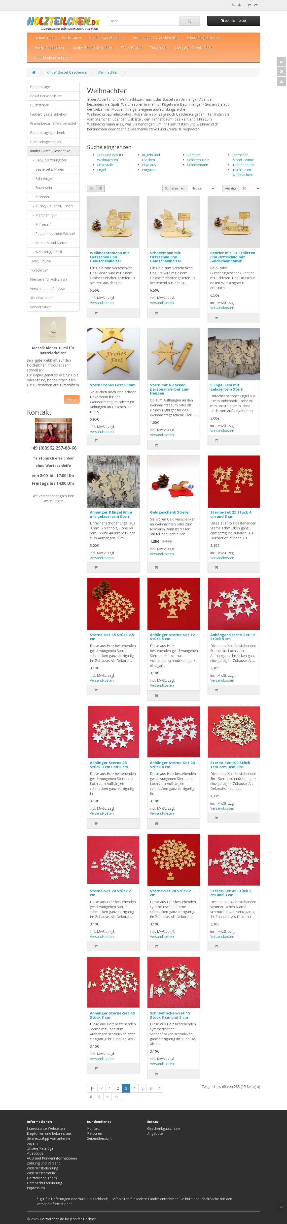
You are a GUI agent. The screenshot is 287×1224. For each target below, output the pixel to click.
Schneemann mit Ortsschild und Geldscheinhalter (165, 256)
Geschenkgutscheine (163, 1128)
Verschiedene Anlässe (52, 57)
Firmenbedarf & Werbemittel (155, 37)
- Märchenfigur (43, 215)
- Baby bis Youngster (48, 160)
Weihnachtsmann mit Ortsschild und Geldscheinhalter (109, 256)
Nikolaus (149, 164)
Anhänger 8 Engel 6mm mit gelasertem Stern (111, 514)
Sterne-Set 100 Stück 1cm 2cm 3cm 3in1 (230, 764)
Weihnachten (108, 72)
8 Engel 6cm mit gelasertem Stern (226, 387)
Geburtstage (44, 37)
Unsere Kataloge (40, 1148)
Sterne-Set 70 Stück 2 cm (110, 892)
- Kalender (39, 196)
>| (117, 1096)
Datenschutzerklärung (44, 1183)
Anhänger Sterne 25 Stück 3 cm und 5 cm (109, 764)
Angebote (155, 1133)
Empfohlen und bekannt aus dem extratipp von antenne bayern (49, 1138)
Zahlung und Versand (44, 1163)
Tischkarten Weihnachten (242, 172)
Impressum (36, 1188)
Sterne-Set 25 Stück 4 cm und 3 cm (230, 514)
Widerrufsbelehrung (42, 1168)
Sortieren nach (175, 188)
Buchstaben (71, 37)
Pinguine (149, 169)
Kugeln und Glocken (151, 157)
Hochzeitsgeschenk (50, 47)
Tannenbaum (243, 164)
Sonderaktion (40, 307)
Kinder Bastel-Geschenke (93, 47)
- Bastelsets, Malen (47, 169)
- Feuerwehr (41, 187)
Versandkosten (102, 302)
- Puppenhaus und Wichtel (52, 233)
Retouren (94, 1133)
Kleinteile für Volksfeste (194, 47)
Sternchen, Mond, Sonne (243, 157)
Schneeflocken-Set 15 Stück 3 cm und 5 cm (170, 1015)
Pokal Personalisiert (46, 95)
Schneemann (197, 164)
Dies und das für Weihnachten (110, 157)
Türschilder (159, 47)
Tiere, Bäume (132, 47)
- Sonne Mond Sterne (48, 242)
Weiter (71, 399)
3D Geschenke (41, 297)
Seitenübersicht (99, 1138)
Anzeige (230, 188)
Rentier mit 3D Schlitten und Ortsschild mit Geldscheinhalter (232, 256)
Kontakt (93, 1128)
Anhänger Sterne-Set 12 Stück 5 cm (172, 636)
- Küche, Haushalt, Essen (51, 206)
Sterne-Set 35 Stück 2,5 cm (112, 636)
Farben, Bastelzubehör (106, 37)
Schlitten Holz (198, 159)
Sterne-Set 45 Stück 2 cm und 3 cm (230, 892)
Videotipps (35, 1153)
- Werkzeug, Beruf (46, 251)
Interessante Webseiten (46, 1128)
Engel (101, 169)
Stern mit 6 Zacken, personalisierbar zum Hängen (169, 389)
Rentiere (194, 155)
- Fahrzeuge (41, 178)
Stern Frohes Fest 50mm (113, 384)
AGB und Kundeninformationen (52, 1158)
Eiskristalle (105, 164)
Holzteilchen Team (42, 1178)
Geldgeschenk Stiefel (169, 512)
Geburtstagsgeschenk (203, 37)
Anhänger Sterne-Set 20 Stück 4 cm (172, 764)
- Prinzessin (40, 224)
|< (92, 1088)
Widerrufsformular (41, 1173)
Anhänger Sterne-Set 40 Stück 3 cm (112, 1015)
